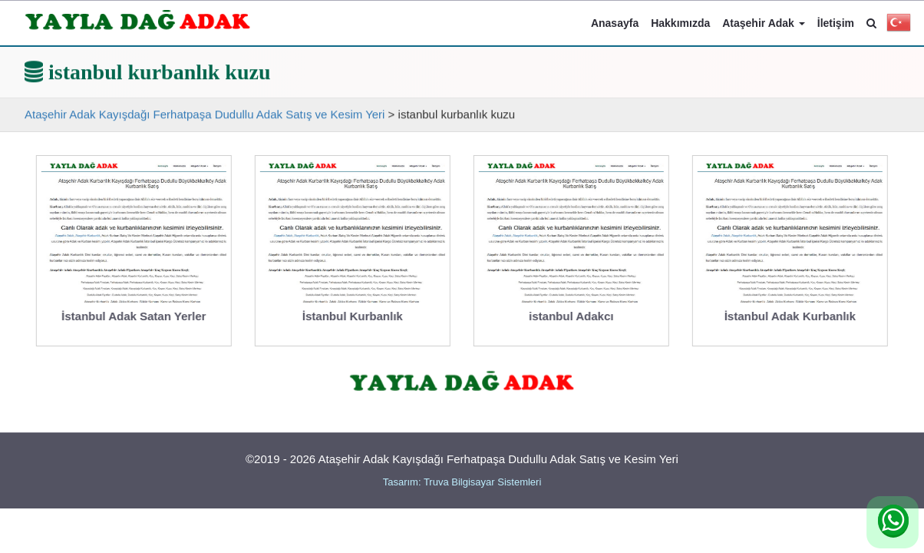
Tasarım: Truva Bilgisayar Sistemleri (462, 482)
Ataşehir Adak (763, 23)
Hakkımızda (680, 23)
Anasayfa (615, 23)
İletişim (835, 23)
